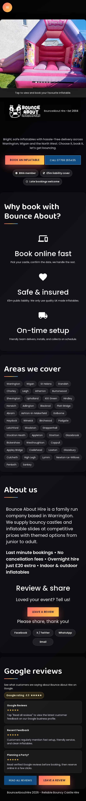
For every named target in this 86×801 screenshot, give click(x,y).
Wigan (30, 384)
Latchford (12, 428)
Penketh (11, 464)
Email (43, 642)
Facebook (20, 632)
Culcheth (12, 457)
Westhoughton (35, 442)
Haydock (12, 420)
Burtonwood (59, 391)
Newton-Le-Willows (67, 457)
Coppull (55, 442)
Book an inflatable (24, 160)
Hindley (68, 398)
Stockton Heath (16, 435)
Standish (63, 384)
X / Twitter (43, 632)
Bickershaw (13, 442)
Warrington (13, 384)
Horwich (11, 406)
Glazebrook (72, 435)
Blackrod (45, 406)
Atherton (40, 391)
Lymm (46, 457)
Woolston (30, 428)
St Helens (46, 384)
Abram (11, 413)
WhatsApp (65, 632)
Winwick (28, 420)
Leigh (25, 391)
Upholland (33, 398)
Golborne (58, 413)
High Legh (30, 457)
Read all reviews (20, 780)
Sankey (27, 464)
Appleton (37, 435)
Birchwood (46, 420)
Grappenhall (50, 428)
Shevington (13, 398)
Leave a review (43, 612)
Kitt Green (51, 398)
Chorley (11, 391)
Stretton (54, 435)
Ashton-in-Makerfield (34, 413)
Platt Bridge (64, 406)
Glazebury (70, 450)
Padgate (63, 420)
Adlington (28, 406)
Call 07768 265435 (63, 160)
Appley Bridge (15, 450)
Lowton (53, 450)
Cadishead (35, 450)
